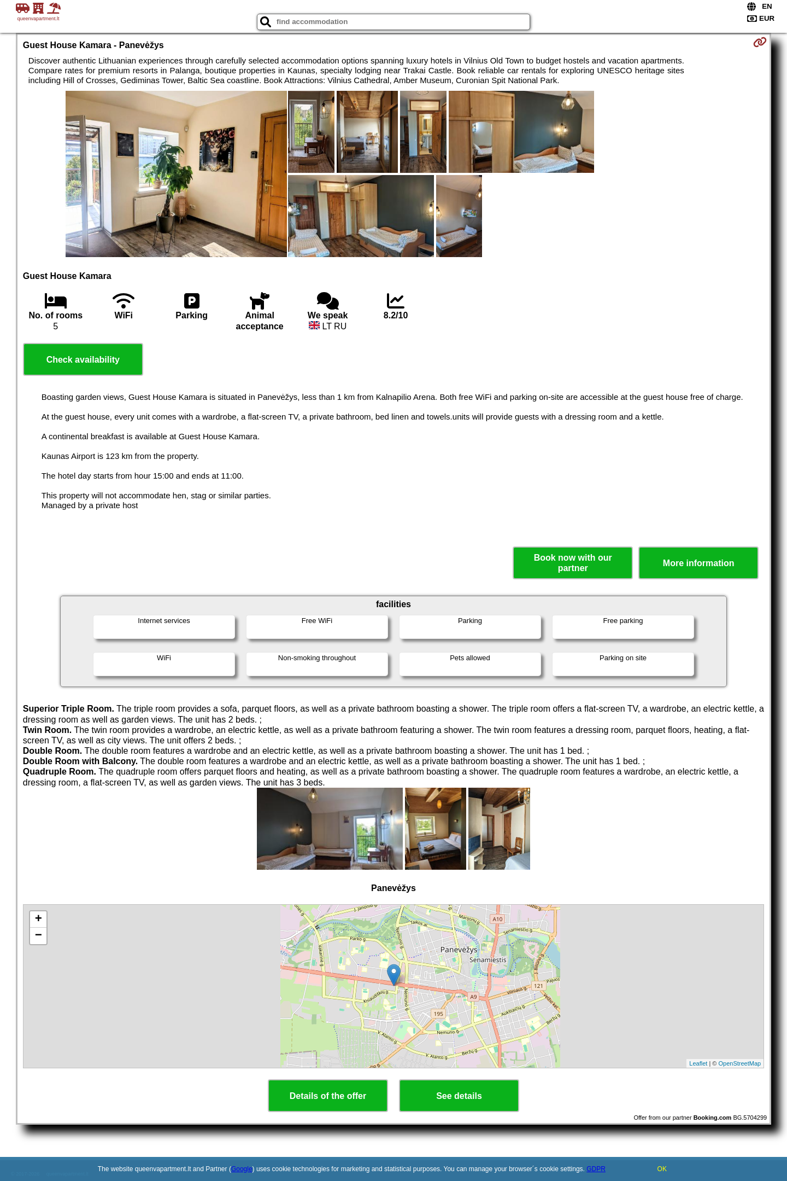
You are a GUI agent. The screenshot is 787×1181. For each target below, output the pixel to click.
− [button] (38, 936)
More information (699, 563)
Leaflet (698, 1063)
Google (241, 1169)
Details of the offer (328, 1096)
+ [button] (38, 919)
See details (459, 1096)
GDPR (596, 1169)
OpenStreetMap (740, 1063)
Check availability (83, 359)
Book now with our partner (573, 563)
